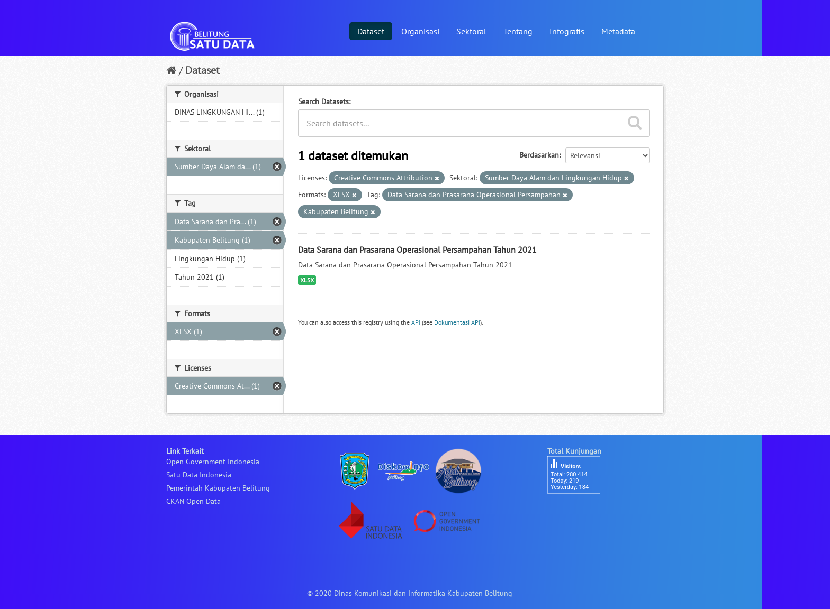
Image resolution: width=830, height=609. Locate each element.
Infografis (566, 31)
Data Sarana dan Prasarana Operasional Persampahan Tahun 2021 (417, 249)
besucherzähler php (579, 511)
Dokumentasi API (457, 322)
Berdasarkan (539, 155)
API (415, 322)
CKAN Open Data (193, 501)
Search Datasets (323, 101)
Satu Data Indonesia (198, 474)
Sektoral (471, 31)
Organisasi (420, 31)
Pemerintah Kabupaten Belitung (218, 488)
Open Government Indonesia (212, 461)
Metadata (618, 31)
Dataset (370, 31)
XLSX (307, 280)
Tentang (518, 31)
